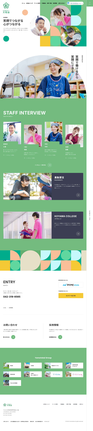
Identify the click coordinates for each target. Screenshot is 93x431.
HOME (4, 307)
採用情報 (55, 3)
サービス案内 (37, 3)
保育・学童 (49, 3)
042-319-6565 (11, 296)
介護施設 (44, 3)
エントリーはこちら (71, 295)
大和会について (29, 3)
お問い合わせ (61, 3)
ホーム (23, 3)
